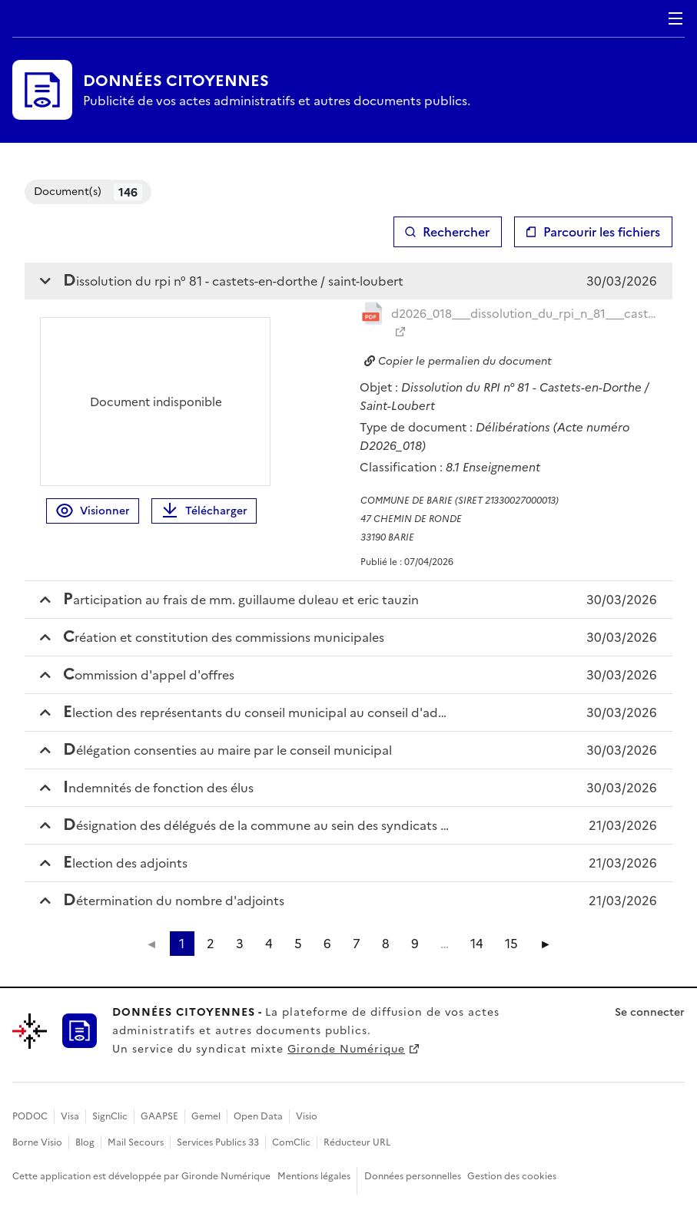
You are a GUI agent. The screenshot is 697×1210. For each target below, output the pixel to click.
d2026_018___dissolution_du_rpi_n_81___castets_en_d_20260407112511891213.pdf (524, 313)
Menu (675, 18)
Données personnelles (412, 1176)
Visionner (92, 511)
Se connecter (650, 1012)
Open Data (258, 1116)
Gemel (206, 1116)
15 (511, 943)
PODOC (30, 1116)
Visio (306, 1116)
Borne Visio (37, 1142)
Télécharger (204, 511)
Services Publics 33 (218, 1142)
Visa (70, 1116)
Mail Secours (136, 1142)
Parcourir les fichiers (601, 232)
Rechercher (456, 232)
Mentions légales (313, 1176)
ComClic (291, 1142)
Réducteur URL (357, 1142)
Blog (85, 1142)
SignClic (110, 1116)
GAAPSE (159, 1116)
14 (476, 943)
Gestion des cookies (511, 1176)
